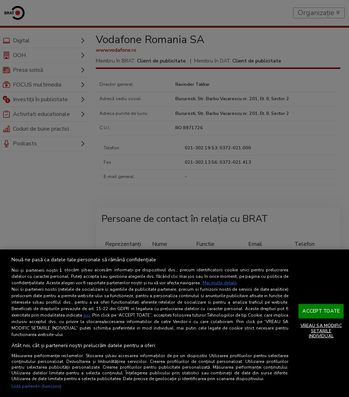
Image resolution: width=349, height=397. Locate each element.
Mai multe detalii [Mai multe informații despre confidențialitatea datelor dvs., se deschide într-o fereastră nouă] (220, 283)
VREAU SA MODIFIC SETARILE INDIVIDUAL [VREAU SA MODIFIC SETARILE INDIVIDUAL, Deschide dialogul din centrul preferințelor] (321, 331)
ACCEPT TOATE (321, 311)
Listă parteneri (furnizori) (36, 386)
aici (86, 315)
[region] (174, 323)
